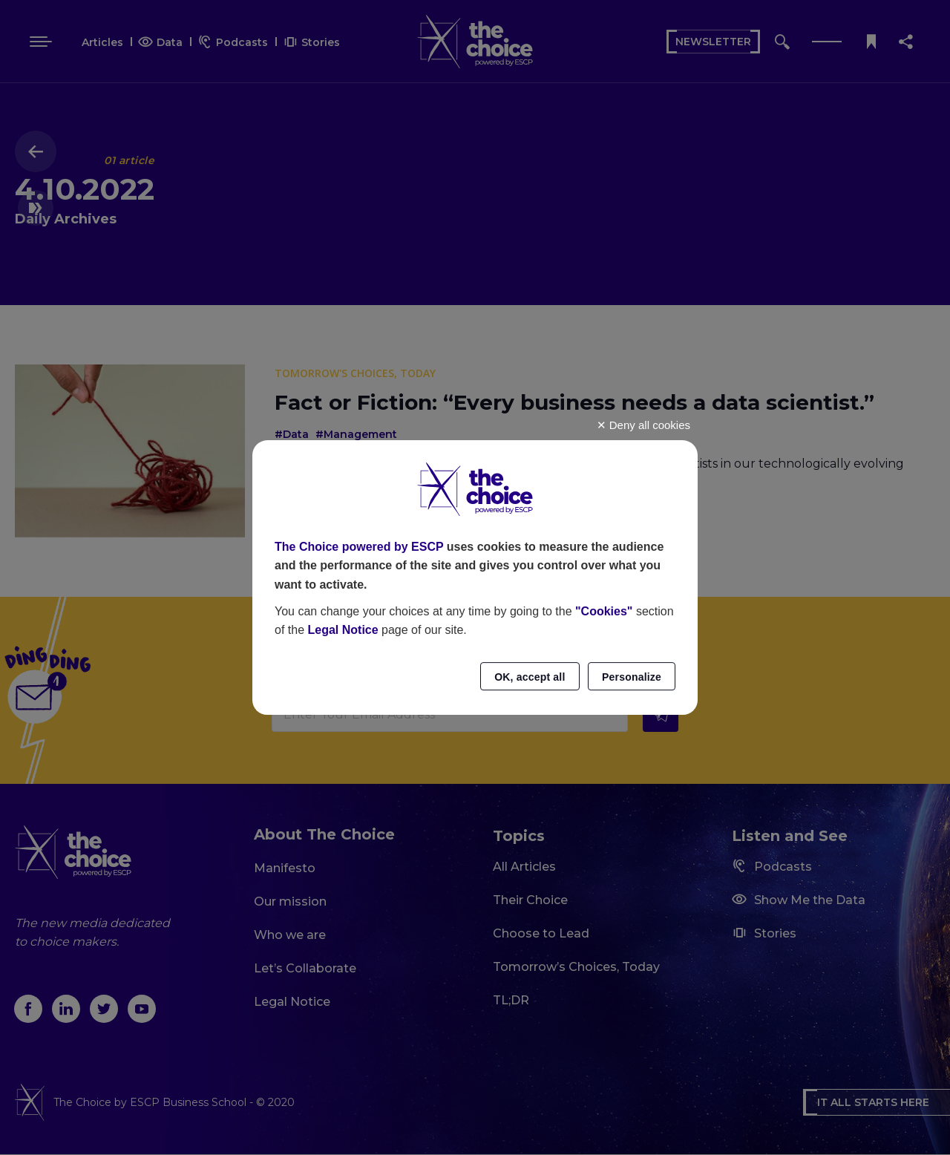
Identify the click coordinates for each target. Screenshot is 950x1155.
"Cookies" (603, 611)
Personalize (631, 677)
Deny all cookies (643, 425)
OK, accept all (529, 677)
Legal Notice (342, 630)
